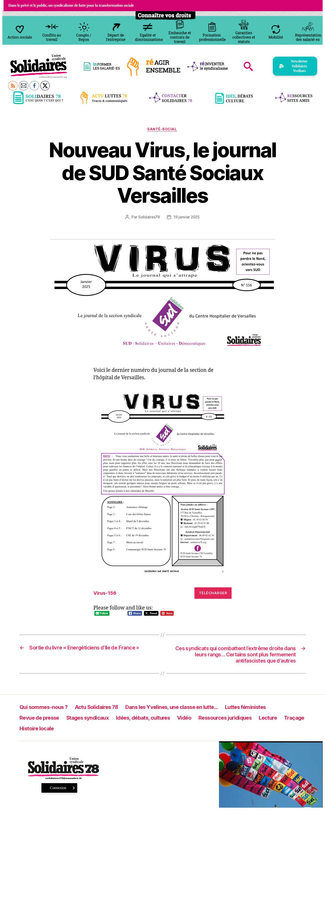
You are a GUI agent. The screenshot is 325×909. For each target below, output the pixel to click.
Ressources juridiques (246, 719)
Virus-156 (105, 593)
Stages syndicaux (95, 719)
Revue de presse (42, 719)
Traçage (30, 730)
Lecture (293, 719)
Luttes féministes (269, 708)
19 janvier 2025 (186, 217)
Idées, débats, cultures (156, 719)
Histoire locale (68, 730)
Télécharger (213, 593)
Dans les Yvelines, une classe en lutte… (186, 708)
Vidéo (201, 719)
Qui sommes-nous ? (46, 708)
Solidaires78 (149, 217)
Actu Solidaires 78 (103, 708)
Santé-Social (162, 129)
